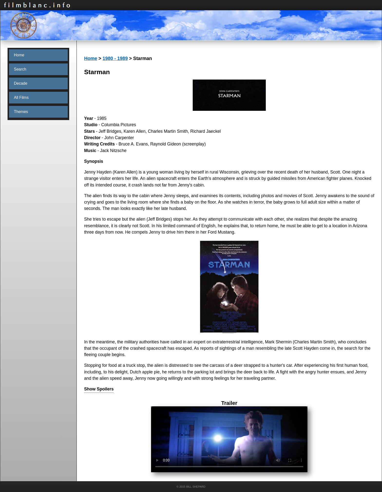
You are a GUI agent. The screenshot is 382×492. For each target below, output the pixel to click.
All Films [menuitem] (21, 97)
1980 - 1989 (115, 58)
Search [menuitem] (20, 69)
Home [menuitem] (19, 55)
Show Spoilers (99, 389)
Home (90, 58)
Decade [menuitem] (20, 83)
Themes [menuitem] (21, 112)
